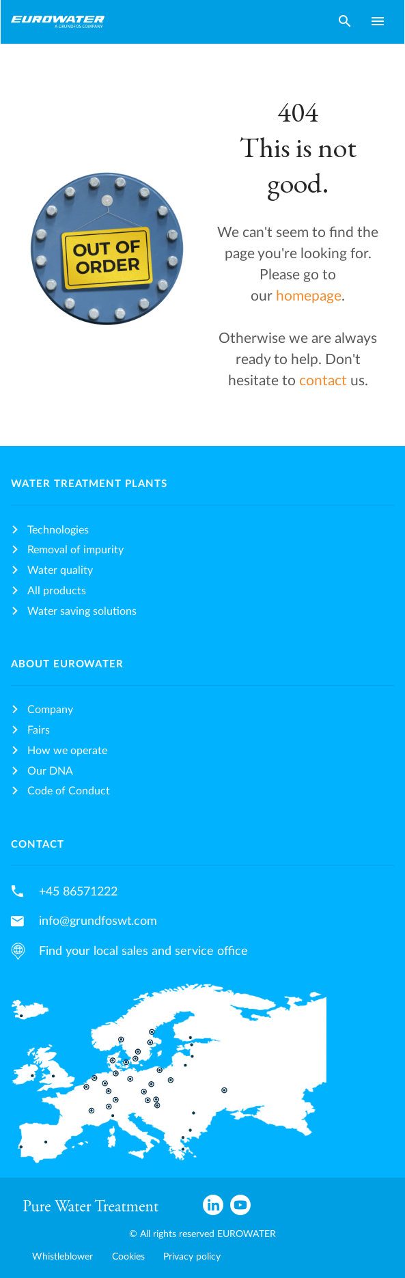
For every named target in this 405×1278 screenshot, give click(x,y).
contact (324, 381)
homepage (308, 296)
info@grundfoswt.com (98, 921)
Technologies (58, 530)
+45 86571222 (78, 891)
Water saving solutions (82, 611)
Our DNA (50, 771)
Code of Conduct (68, 791)
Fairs (38, 730)
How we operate (67, 750)
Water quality (60, 570)
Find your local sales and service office (143, 951)
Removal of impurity (75, 549)
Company (50, 709)
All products (56, 590)
